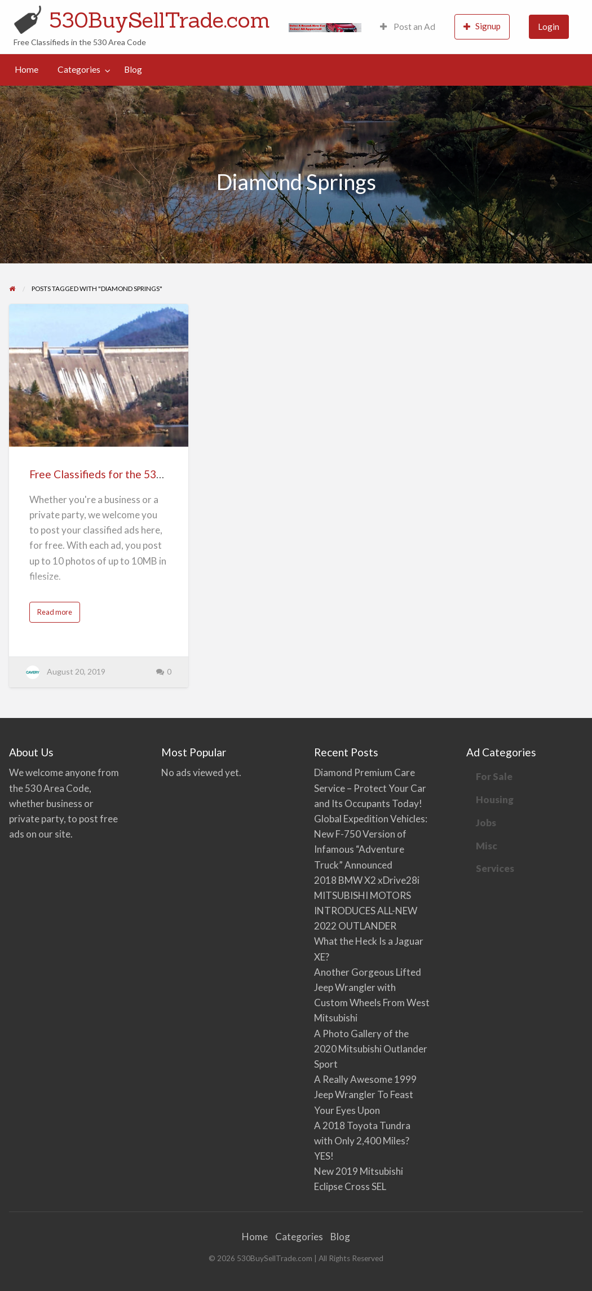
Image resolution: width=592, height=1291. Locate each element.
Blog (133, 69)
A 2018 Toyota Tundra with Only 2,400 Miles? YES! (362, 1141)
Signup (482, 26)
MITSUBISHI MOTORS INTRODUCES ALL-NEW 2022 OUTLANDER (365, 910)
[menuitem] (407, 26)
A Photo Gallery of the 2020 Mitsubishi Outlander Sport (370, 1049)
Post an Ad (407, 26)
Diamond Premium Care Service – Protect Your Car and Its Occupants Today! (370, 787)
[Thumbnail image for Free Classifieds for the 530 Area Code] (98, 375)
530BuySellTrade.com (159, 19)
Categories (79, 69)
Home (26, 69)
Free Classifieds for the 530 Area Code (122, 474)
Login (548, 26)
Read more (57, 615)
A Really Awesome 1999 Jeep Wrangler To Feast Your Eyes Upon (365, 1094)
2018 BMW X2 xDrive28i (366, 880)
